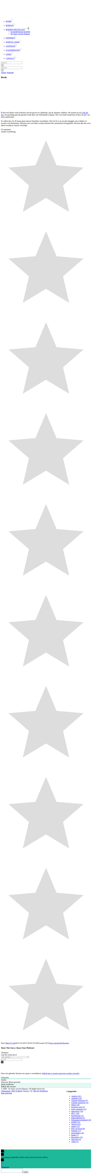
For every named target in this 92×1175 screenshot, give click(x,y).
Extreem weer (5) (78, 1107)
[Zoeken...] (11, 62)
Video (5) (75, 1142)
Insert (28, 1173)
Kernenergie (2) (77, 1116)
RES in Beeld (17, 1091)
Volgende (10, 73)
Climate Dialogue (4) (79, 1100)
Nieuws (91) (76, 1124)
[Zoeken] (2, 65)
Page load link (6, 1093)
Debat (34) (75, 1105)
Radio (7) (75, 1135)
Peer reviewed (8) (78, 1129)
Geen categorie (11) (78, 1109)
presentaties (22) (77, 1133)
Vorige (3, 73)
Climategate (5, 1091)
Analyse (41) (76, 1096)
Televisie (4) (76, 1139)
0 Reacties (65, 1043)
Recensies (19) (77, 1137)
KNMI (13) (75, 1122)
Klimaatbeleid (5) (78, 1118)
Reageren (5, 1167)
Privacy (26, 1091)
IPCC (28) (75, 1113)
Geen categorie (55, 1043)
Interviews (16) (77, 1111)
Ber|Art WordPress (40, 1091)
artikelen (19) (76, 1098)
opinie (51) (75, 1126)
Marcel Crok (10, 1043)
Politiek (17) (76, 1131)
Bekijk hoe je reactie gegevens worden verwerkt (60, 1073)
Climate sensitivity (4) (79, 1103)
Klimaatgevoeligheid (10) (81, 1120)
